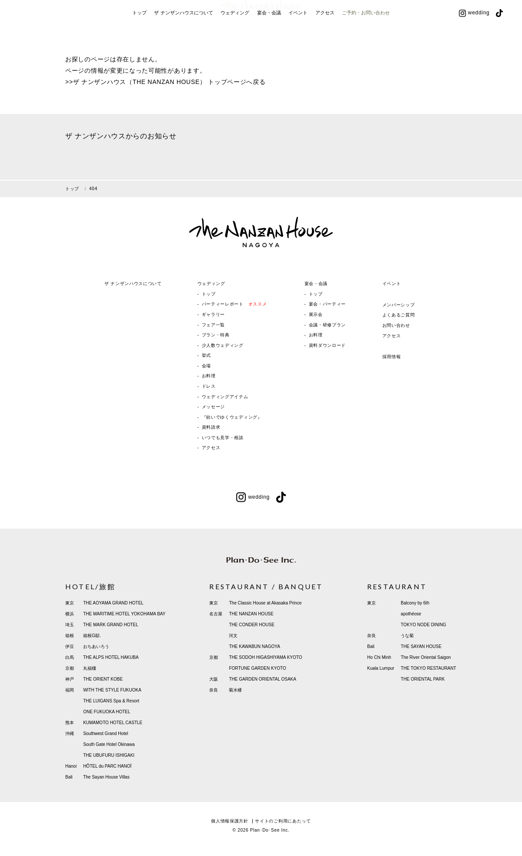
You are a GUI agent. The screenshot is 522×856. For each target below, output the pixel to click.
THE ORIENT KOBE (103, 679)
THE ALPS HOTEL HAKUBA (110, 657)
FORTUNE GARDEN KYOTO (257, 668)
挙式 (206, 355)
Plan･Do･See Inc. (270, 830)
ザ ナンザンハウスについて (183, 42)
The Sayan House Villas (106, 777)
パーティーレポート (234, 304)
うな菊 (407, 635)
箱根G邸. (92, 635)
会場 (206, 365)
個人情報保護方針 (229, 821)
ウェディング (235, 42)
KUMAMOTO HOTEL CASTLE (112, 722)
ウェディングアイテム (225, 396)
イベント (298, 42)
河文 (233, 635)
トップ (139, 42)
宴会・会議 (269, 42)
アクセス (325, 42)
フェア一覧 (213, 324)
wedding (474, 43)
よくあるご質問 (398, 314)
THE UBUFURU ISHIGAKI (108, 755)
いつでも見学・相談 (223, 437)
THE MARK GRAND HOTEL (110, 624)
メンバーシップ (398, 304)
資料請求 (211, 427)
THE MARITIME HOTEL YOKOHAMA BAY (124, 613)
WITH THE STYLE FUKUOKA (112, 690)
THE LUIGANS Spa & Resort (111, 700)
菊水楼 (235, 690)
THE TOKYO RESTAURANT (428, 668)
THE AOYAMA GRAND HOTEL (113, 603)
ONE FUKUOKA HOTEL (106, 711)
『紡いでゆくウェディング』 (232, 417)
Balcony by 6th (415, 603)
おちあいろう (96, 646)
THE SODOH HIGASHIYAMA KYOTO (265, 657)
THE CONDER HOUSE (251, 624)
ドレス (209, 386)
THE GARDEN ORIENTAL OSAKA (262, 679)
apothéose (411, 613)
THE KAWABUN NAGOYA (254, 646)
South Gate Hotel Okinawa (108, 744)
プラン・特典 (216, 334)
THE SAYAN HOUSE (421, 646)
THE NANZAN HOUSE (251, 613)
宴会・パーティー (327, 304)
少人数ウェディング (223, 345)
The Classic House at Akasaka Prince (265, 603)
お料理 (209, 375)
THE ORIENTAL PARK (423, 679)
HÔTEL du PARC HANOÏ (107, 766)
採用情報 (391, 356)
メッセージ (213, 406)
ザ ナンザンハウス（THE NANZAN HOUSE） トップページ (160, 81)
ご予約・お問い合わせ (366, 42)
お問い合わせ (396, 325)
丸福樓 (89, 668)
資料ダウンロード (327, 345)
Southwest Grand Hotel (105, 733)
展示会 (316, 314)
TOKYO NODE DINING (423, 624)
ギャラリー (213, 314)
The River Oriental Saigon (426, 657)
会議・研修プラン (327, 324)
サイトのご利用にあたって (283, 821)
